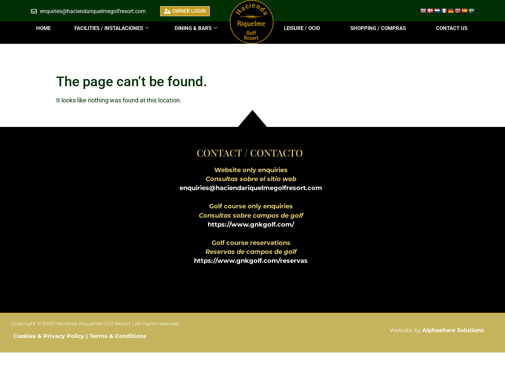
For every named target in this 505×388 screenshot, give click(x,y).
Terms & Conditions (118, 336)
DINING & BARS (196, 28)
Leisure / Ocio (302, 28)
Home (43, 28)
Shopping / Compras (378, 28)
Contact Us (451, 28)
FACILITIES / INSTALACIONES (111, 28)
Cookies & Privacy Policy (49, 336)
